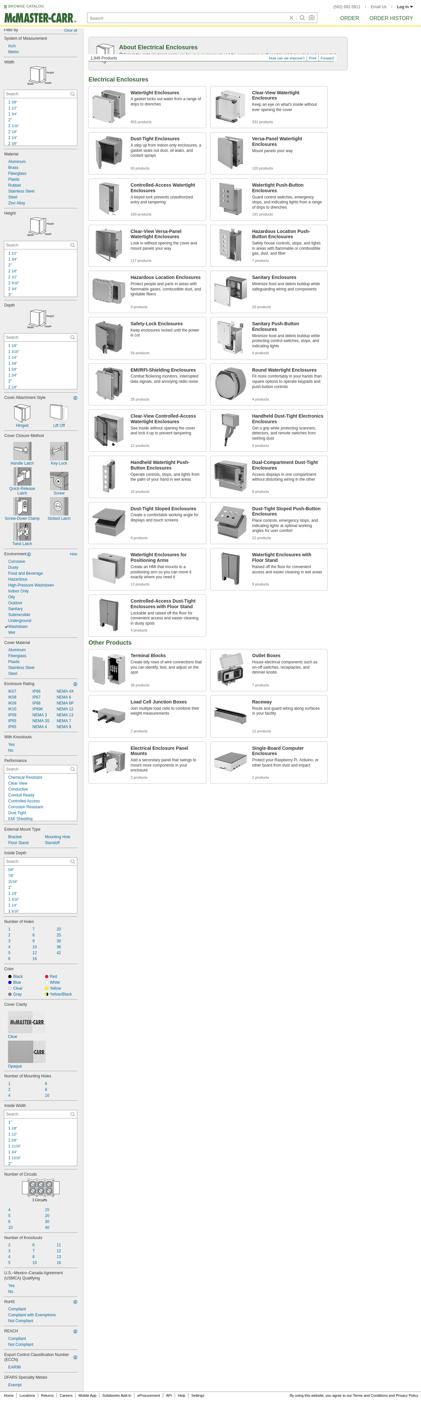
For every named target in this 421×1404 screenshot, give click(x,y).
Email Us (378, 7)
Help (182, 1395)
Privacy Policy (407, 1395)
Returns (47, 1395)
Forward (327, 58)
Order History (391, 18)
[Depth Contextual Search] (40, 337)
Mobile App (87, 1395)
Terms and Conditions (370, 1395)
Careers (66, 1395)
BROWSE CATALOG (26, 6)
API (169, 1395)
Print (312, 58)
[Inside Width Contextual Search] (40, 1114)
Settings (197, 1395)
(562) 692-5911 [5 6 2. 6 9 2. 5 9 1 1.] (347, 7)
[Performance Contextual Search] (40, 769)
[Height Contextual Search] (40, 245)
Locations (27, 1395)
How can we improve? (287, 58)
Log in (405, 7)
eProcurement (148, 1395)
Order (349, 18)
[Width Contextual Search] (40, 94)
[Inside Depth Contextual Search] (40, 861)
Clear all (70, 30)
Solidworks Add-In (116, 1395)
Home (8, 1395)
